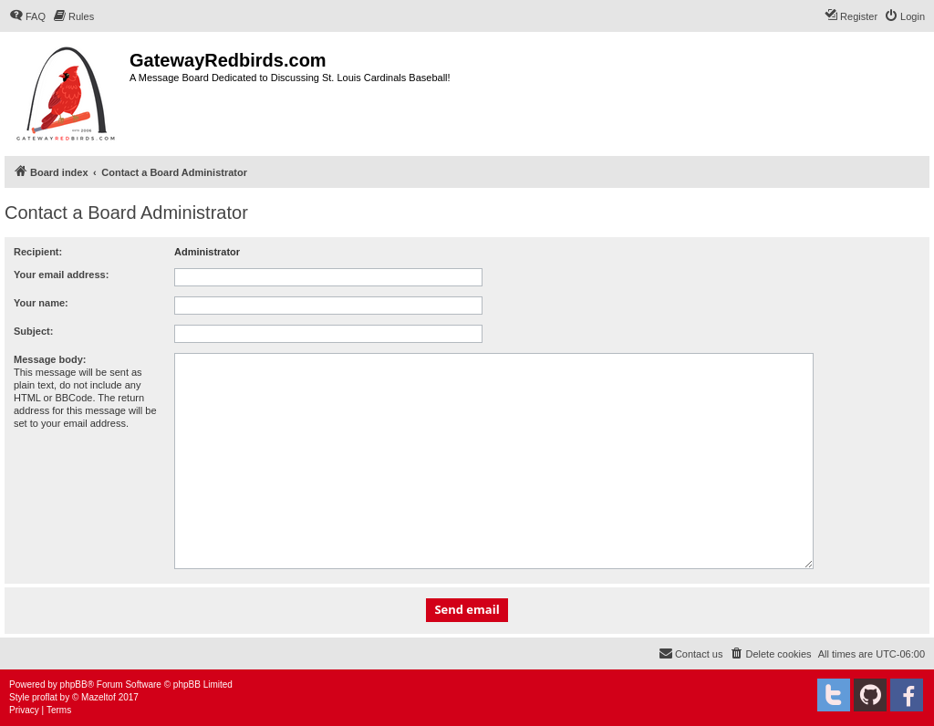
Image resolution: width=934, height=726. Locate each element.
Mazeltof (98, 697)
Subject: (33, 331)
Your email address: (61, 274)
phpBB (74, 684)
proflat (44, 697)
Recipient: (38, 251)
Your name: (41, 302)
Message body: (50, 359)
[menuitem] (27, 16)
